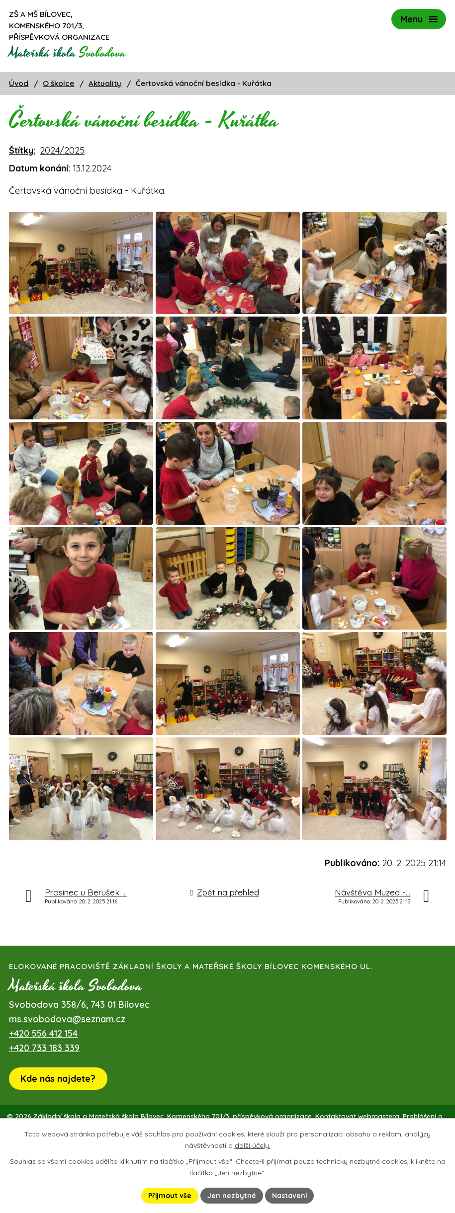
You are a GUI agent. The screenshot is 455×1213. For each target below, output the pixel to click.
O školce (58, 83)
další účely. (253, 1145)
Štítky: (22, 150)
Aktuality (105, 83)
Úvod (18, 83)
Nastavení (289, 1195)
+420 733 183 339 (44, 1087)
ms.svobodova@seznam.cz (67, 1058)
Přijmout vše (169, 1195)
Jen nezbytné (231, 1195)
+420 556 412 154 (43, 1073)
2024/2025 (62, 150)
